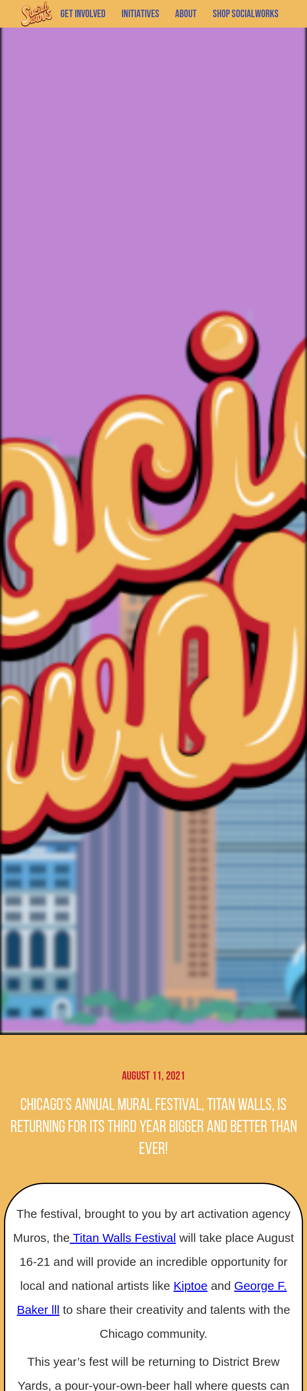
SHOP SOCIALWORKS (246, 14)
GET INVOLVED (83, 14)
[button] (140, 14)
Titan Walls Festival (123, 1237)
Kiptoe (190, 1285)
